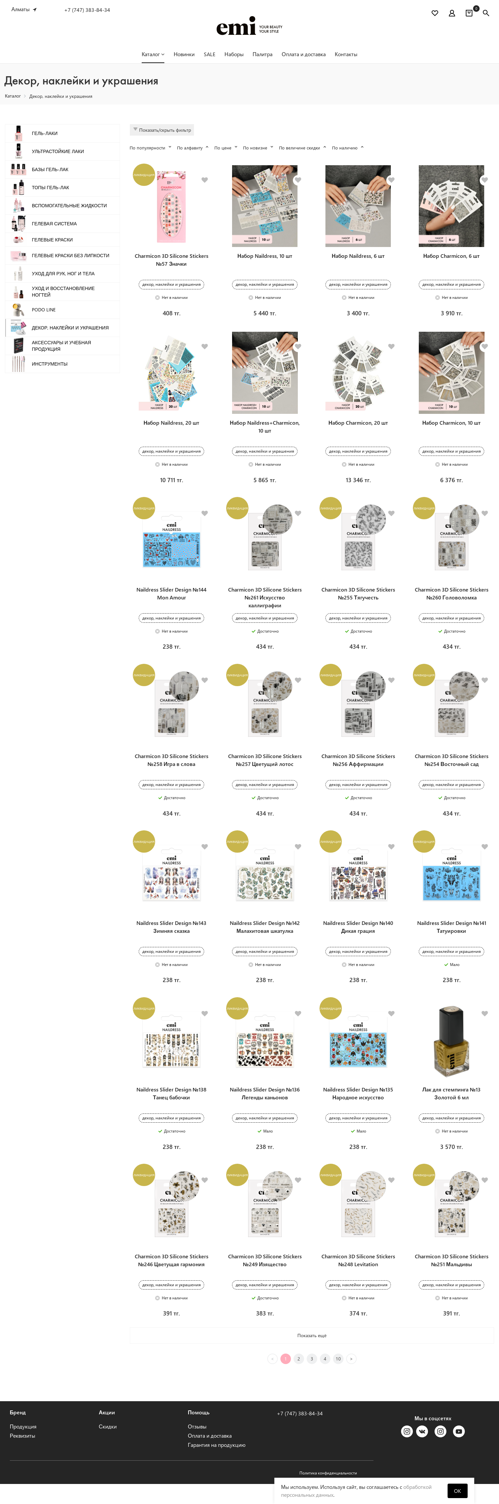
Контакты (346, 54)
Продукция (23, 1446)
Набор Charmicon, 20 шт (358, 428)
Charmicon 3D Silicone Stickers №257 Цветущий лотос (265, 771)
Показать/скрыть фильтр (162, 129)
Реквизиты (23, 1455)
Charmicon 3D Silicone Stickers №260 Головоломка (451, 602)
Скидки (108, 1446)
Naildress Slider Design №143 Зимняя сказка (171, 940)
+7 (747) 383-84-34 (87, 9)
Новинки (184, 54)
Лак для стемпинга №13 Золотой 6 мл (451, 1110)
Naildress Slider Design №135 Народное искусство (358, 1110)
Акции (107, 1432)
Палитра (263, 54)
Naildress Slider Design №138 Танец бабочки (171, 1110)
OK (457, 1490)
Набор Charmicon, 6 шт (451, 258)
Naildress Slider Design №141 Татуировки (451, 940)
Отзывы (197, 1446)
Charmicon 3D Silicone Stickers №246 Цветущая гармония (171, 1280)
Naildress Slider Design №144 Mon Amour (171, 602)
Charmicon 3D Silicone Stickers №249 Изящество (265, 1280)
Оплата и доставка (303, 54)
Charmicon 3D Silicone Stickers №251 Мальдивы (451, 1280)
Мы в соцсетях (433, 1438)
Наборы (234, 54)
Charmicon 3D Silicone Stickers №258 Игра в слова (171, 771)
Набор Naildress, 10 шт (264, 258)
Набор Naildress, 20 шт (172, 428)
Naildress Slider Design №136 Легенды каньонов (265, 1110)
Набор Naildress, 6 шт (358, 258)
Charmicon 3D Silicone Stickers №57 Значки (171, 262)
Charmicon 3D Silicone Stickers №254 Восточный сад (451, 771)
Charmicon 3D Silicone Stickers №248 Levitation (358, 1280)
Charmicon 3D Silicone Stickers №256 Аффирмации (358, 771)
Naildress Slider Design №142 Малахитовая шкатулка (265, 940)
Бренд (18, 1432)
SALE (209, 54)
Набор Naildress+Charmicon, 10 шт (265, 432)
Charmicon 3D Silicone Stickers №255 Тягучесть (358, 602)
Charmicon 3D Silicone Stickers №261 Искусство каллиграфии (265, 606)
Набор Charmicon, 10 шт (451, 428)
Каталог (153, 54)
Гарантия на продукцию (217, 1464)
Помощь (199, 1432)
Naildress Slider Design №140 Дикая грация (358, 940)
